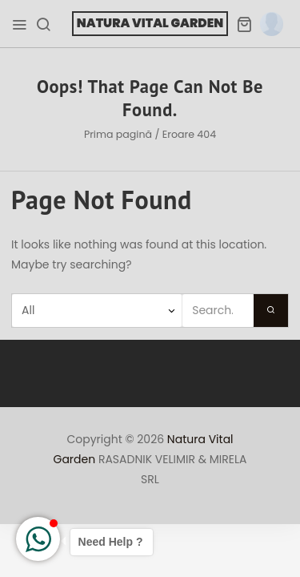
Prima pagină (118, 134)
